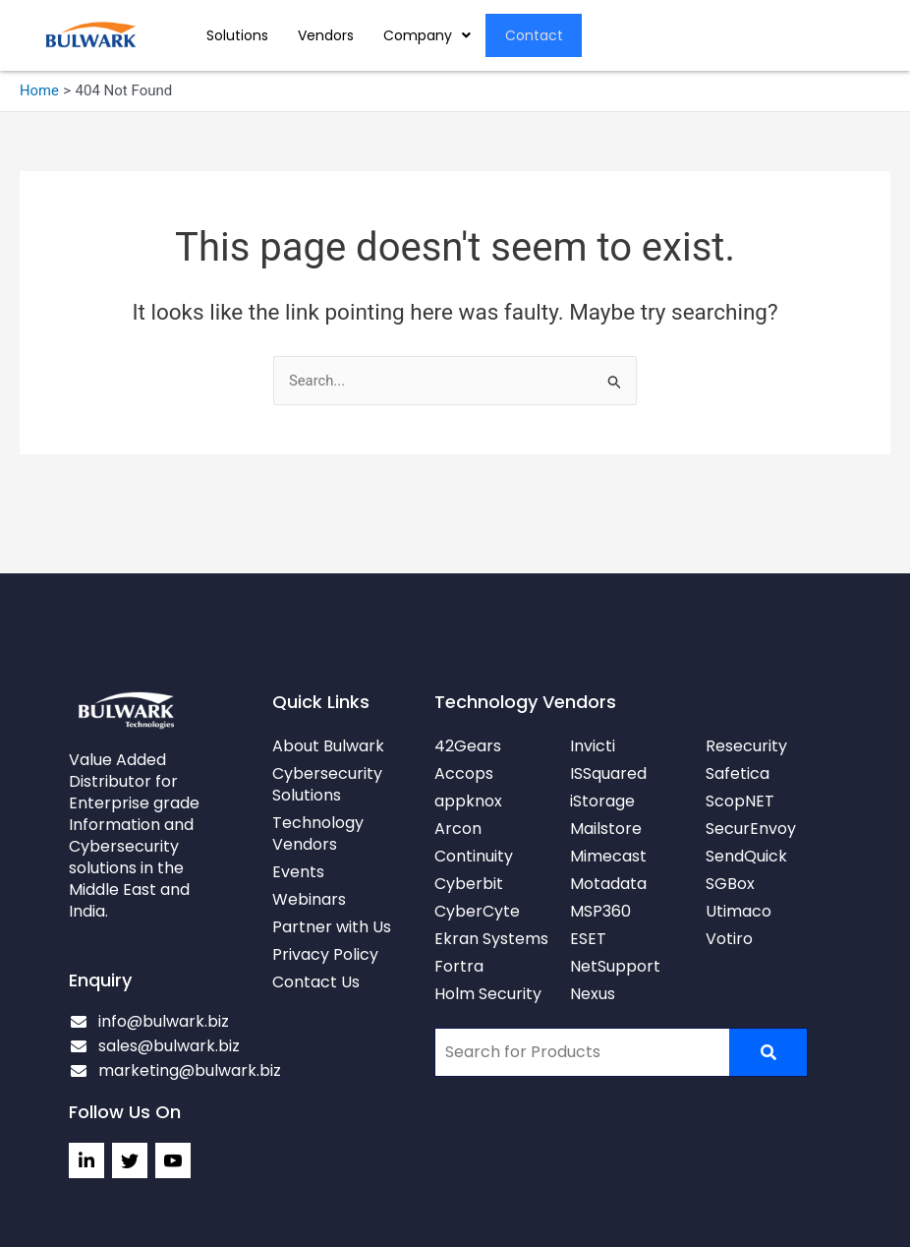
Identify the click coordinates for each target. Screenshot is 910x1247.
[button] (427, 35)
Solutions (237, 35)
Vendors (326, 35)
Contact (534, 35)
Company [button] (427, 35)
